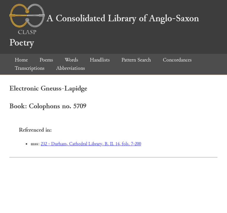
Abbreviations (70, 68)
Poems (46, 60)
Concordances (177, 60)
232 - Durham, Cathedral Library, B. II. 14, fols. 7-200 (91, 144)
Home (21, 60)
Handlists (100, 60)
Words (71, 60)
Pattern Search (136, 60)
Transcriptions (29, 68)
